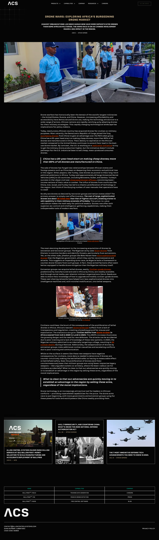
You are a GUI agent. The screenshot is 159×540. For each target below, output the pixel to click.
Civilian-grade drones (100, 269)
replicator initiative (102, 146)
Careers (105, 3)
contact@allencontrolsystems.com (20, 526)
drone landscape (81, 328)
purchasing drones (50, 136)
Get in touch (144, 3)
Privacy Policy (148, 528)
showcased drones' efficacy (83, 180)
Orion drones (101, 251)
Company (81, 3)
